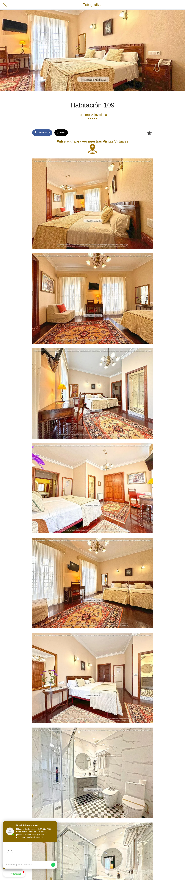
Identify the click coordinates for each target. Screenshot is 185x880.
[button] (54, 823)
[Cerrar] (5, 5)
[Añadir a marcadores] (149, 133)
